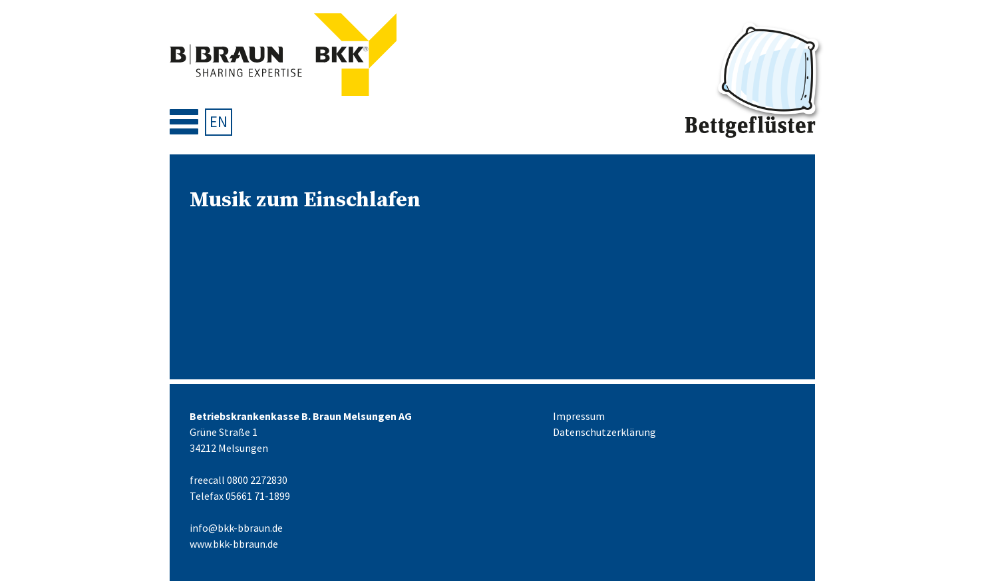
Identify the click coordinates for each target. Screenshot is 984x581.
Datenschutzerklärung (604, 432)
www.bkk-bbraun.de (234, 543)
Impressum (579, 416)
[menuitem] (218, 122)
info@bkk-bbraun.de (236, 527)
